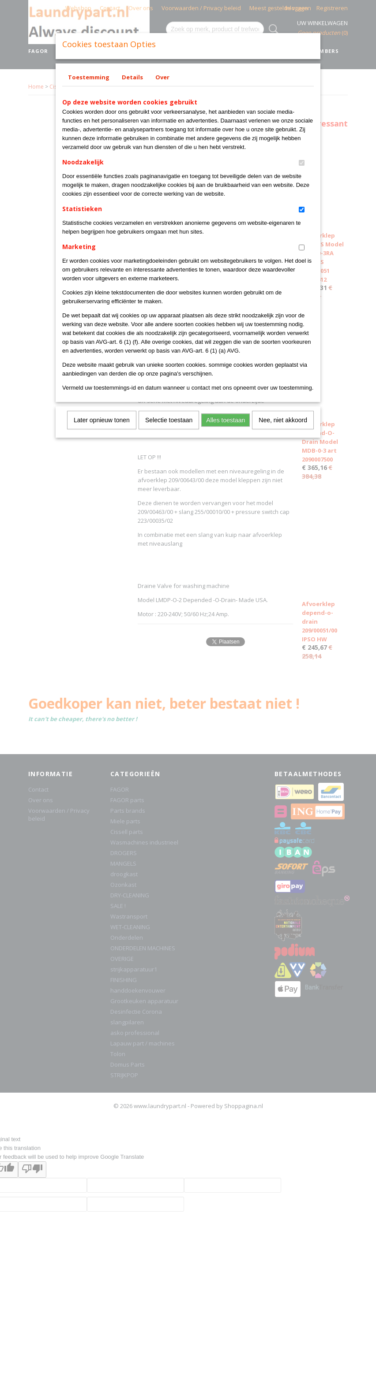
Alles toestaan (225, 420)
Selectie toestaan (168, 420)
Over (162, 77)
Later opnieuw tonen (102, 420)
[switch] (302, 163)
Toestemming (88, 77)
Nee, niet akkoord (283, 420)
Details (132, 77)
